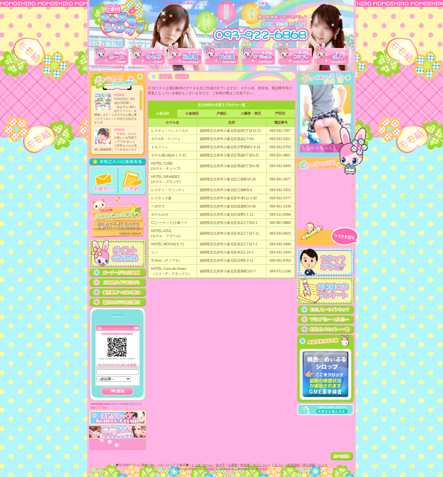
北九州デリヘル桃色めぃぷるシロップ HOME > (128, 67)
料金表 (245, 465)
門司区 (280, 113)
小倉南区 (192, 113)
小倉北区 (163, 113)
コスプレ (278, 465)
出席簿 (233, 465)
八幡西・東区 (251, 113)
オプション (261, 465)
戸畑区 (221, 113)
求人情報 (309, 465)
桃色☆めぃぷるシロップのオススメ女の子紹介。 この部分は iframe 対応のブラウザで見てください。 (325, 118)
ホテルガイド (174, 67)
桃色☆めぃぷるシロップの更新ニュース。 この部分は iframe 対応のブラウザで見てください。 (117, 121)
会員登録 (294, 465)
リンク (323, 465)
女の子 (220, 465)
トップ (196, 465)
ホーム (208, 465)
